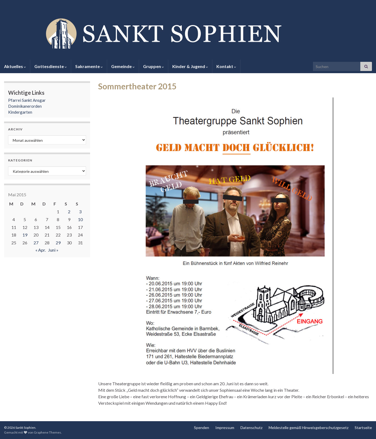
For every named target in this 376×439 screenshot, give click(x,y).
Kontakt (226, 66)
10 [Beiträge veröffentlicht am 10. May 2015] (80, 219)
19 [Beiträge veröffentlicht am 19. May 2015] (24, 234)
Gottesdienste (50, 66)
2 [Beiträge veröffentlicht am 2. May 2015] (69, 211)
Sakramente (89, 66)
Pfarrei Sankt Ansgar (27, 100)
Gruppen (153, 66)
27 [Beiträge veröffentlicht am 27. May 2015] (36, 242)
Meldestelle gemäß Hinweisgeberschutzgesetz (308, 427)
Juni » (53, 249)
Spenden (201, 427)
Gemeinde (123, 66)
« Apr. (40, 249)
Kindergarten (20, 112)
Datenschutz (251, 427)
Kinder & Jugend (190, 66)
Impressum (224, 427)
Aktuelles (15, 66)
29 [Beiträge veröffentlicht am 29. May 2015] (58, 242)
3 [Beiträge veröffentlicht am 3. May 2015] (80, 211)
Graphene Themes (47, 432)
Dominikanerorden (25, 106)
